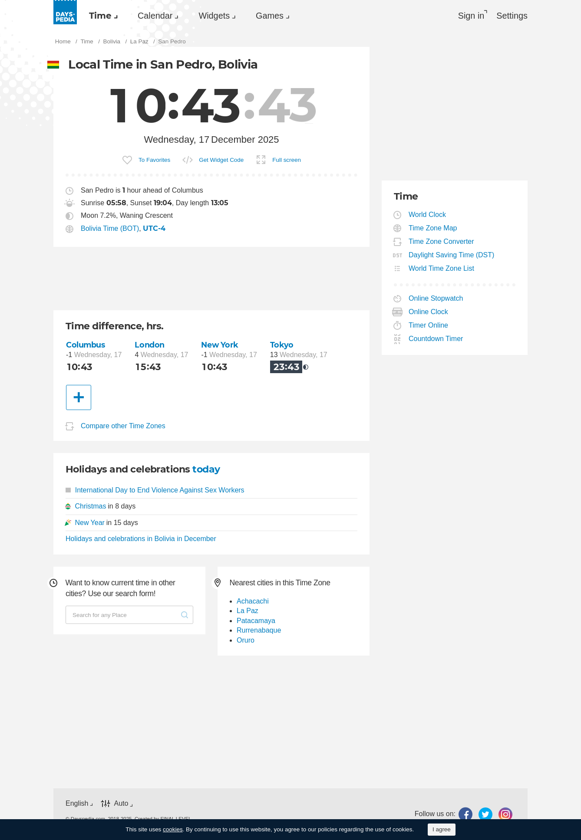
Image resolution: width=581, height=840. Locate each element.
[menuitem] (101, 15)
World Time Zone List (441, 268)
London (149, 344)
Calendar (155, 15)
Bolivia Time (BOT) (110, 228)
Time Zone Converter (441, 241)
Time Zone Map (433, 228)
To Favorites (154, 160)
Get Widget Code (221, 160)
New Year (90, 522)
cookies (173, 829)
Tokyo (282, 344)
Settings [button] (512, 15)
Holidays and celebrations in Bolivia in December (141, 538)
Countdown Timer (436, 338)
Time (100, 15)
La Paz (247, 610)
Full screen (286, 160)
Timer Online (428, 325)
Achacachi (253, 601)
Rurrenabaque (259, 630)
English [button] (77, 803)
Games (270, 15)
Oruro (245, 640)
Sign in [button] (471, 15)
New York (219, 344)
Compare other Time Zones (123, 426)
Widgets (214, 15)
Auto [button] (121, 803)
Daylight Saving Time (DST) (451, 255)
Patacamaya (256, 620)
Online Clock (428, 311)
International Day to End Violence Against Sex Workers (155, 490)
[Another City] (78, 397)
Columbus (85, 344)
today (206, 469)
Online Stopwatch (436, 298)
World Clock (427, 214)
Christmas (90, 506)
